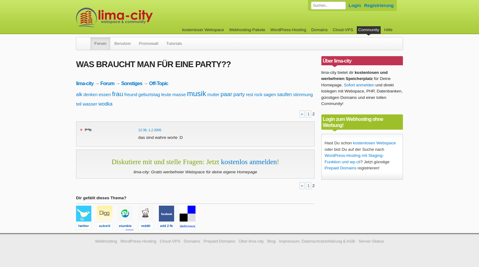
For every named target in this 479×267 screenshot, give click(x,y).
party (239, 94)
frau (117, 93)
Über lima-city (251, 241)
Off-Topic (158, 83)
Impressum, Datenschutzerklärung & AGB (317, 241)
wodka (105, 103)
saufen (284, 94)
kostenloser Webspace (203, 29)
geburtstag (149, 94)
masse (179, 94)
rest (249, 94)
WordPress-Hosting (288, 29)
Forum (100, 43)
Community (368, 29)
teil (79, 104)
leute (166, 94)
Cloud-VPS (343, 29)
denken (90, 94)
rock (258, 94)
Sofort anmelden (359, 85)
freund (130, 94)
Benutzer (122, 43)
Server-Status (371, 241)
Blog (271, 241)
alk (79, 94)
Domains (319, 29)
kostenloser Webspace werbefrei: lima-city (137, 17)
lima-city (84, 83)
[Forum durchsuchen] (328, 5)
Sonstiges (131, 83)
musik (196, 93)
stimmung (303, 94)
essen (105, 94)
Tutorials (174, 43)
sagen (270, 94)
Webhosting (106, 241)
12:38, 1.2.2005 (150, 130)
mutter (213, 94)
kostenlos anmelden (249, 162)
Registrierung (379, 5)
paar (226, 94)
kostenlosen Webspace (374, 143)
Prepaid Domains (341, 168)
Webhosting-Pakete (247, 29)
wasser (90, 103)
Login (355, 5)
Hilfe (388, 29)
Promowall (148, 43)
